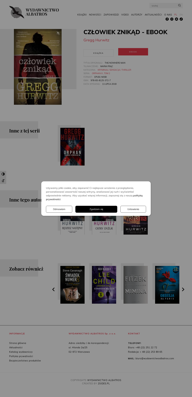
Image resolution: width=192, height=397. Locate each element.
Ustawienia (103, 209)
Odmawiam (133, 209)
